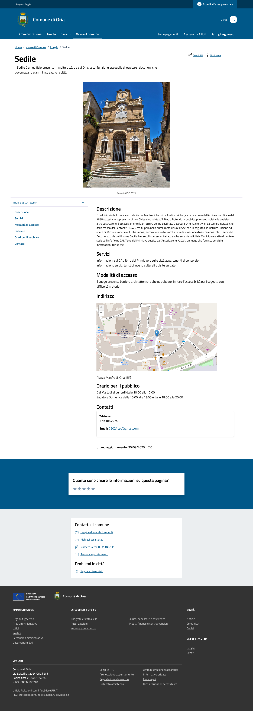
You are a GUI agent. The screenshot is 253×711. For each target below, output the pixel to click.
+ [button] (101, 307)
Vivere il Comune (87, 34)
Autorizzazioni (79, 623)
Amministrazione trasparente (160, 670)
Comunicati (193, 623)
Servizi (65, 34)
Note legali (149, 679)
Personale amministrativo (28, 638)
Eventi (190, 653)
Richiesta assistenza (112, 684)
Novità (51, 34)
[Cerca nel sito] (233, 19)
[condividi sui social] (195, 55)
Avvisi (190, 628)
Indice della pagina (49, 202)
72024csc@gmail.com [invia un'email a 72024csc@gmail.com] (124, 428)
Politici (17, 633)
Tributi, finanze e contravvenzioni (148, 623)
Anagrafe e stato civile (84, 619)
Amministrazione (30, 34)
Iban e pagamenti (167, 34)
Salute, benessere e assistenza (147, 619)
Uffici (16, 628)
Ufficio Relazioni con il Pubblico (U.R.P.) (35, 690)
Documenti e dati (23, 642)
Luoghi (191, 648)
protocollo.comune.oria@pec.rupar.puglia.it (44, 695)
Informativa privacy (154, 674)
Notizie (191, 619)
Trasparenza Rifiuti (195, 34)
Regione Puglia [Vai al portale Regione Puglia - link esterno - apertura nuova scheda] (23, 4)
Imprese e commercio (83, 628)
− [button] (101, 313)
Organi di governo (23, 619)
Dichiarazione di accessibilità (160, 684)
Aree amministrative (25, 623)
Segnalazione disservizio (114, 679)
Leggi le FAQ (107, 670)
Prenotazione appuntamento (117, 674)
